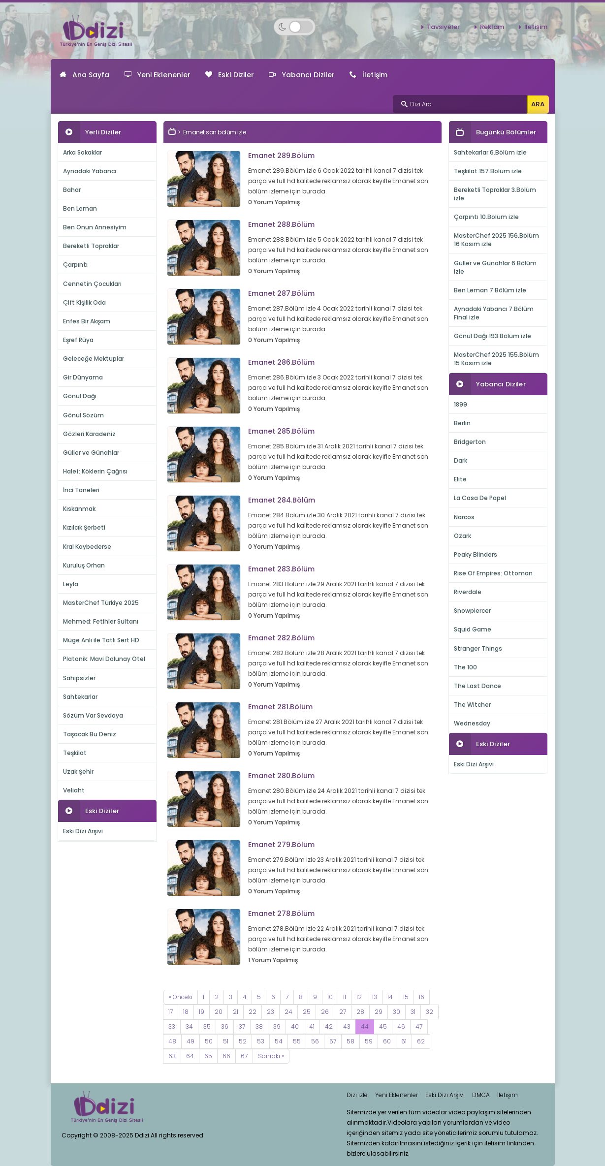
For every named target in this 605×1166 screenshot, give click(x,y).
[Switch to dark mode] (295, 26)
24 (288, 1012)
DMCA (481, 1095)
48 (172, 1041)
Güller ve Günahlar (91, 452)
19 (201, 1012)
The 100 (465, 667)
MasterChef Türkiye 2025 (101, 603)
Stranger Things (478, 648)
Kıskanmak (79, 508)
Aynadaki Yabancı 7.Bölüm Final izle (494, 313)
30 (396, 1012)
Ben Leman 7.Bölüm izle (490, 290)
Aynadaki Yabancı (89, 171)
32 (429, 1012)
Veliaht (74, 790)
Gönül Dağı (79, 396)
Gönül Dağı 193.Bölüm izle (492, 336)
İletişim (535, 27)
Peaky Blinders (475, 554)
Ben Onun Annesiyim (95, 227)
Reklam (492, 27)
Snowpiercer (472, 610)
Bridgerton (470, 442)
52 (243, 1041)
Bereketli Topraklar (91, 246)
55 (297, 1041)
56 (315, 1041)
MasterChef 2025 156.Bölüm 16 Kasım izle (496, 239)
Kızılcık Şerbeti (84, 527)
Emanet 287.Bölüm (281, 293)
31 (413, 1012)
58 (350, 1041)
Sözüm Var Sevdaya (93, 715)
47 (418, 1026)
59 (369, 1041)
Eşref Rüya (78, 340)
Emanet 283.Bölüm (281, 569)
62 (421, 1041)
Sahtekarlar (80, 697)
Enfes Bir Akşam (86, 321)
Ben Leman (80, 208)
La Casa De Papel (480, 498)
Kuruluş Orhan (84, 565)
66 (226, 1056)
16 (421, 997)
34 (189, 1026)
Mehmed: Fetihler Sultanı (100, 621)
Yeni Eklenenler (158, 75)
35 (207, 1026)
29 (378, 1012)
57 (332, 1041)
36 (224, 1026)
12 (359, 997)
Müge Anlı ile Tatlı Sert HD (101, 640)
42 (329, 1026)
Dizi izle (357, 1095)
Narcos (464, 517)
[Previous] (180, 997)
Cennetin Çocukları (92, 284)
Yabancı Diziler (302, 75)
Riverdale (467, 592)
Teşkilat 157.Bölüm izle (488, 171)
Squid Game (472, 629)
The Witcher (472, 704)
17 (170, 1012)
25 (307, 1012)
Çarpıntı (75, 264)
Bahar (72, 190)
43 (346, 1026)
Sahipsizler (79, 678)
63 (172, 1056)
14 (390, 997)
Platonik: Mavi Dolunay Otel (104, 659)
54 (279, 1041)
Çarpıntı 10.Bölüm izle (486, 217)
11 (344, 997)
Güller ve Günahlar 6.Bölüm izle (495, 267)
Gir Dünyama (83, 377)
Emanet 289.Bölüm (281, 155)
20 (219, 1012)
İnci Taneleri (81, 490)
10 (330, 997)
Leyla (70, 584)
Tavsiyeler (443, 27)
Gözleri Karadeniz (89, 434)
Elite (460, 479)
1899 (460, 404)
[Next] (271, 1056)
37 (242, 1026)
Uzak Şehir (78, 771)
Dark (460, 460)
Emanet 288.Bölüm (281, 224)
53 (260, 1041)
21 (235, 1012)
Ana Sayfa (85, 75)
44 (365, 1026)
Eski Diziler (229, 75)
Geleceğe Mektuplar (93, 358)
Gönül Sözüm (83, 415)
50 (209, 1041)
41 (312, 1026)
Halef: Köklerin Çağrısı (95, 471)
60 (387, 1041)
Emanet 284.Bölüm (281, 500)
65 (208, 1056)
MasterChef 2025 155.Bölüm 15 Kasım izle (496, 358)
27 (342, 1012)
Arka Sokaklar (82, 152)
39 (277, 1026)
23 (270, 1012)
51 (225, 1041)
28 (360, 1012)
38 (259, 1026)
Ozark (462, 536)
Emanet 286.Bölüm (281, 362)
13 (374, 997)
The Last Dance (477, 686)
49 (190, 1041)
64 (190, 1056)
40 (295, 1026)
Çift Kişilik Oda (84, 302)
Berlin (462, 423)
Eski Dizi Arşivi (83, 831)
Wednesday (472, 723)
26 (325, 1012)
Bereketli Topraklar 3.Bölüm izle (495, 194)
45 (383, 1026)
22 (252, 1012)
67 (244, 1056)
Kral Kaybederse (87, 546)
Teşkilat (75, 753)
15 (406, 997)
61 (404, 1041)
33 (171, 1026)
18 (186, 1012)
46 (401, 1026)
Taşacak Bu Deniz (89, 734)
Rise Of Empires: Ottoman (493, 573)
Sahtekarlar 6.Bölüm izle (490, 152)
